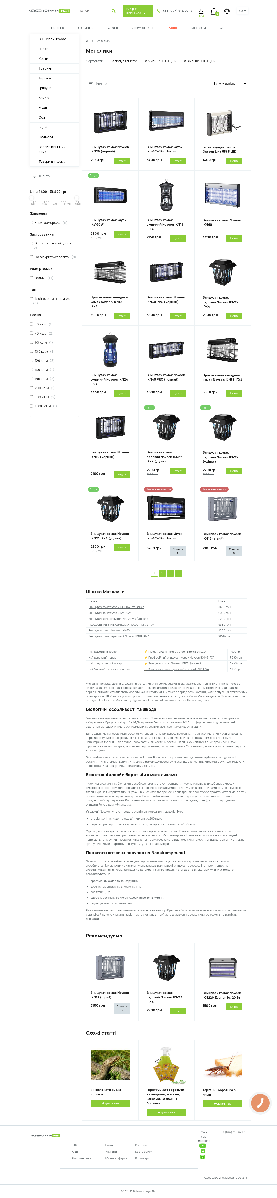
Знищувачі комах (52, 39)
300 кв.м (43, 397)
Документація (143, 28)
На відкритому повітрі (53, 257)
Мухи (43, 108)
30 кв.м (41, 324)
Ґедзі (43, 127)
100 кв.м (42, 351)
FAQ (75, 1145)
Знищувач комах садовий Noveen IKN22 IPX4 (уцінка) (164, 456)
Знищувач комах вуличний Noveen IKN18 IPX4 (165, 224)
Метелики (103, 41)
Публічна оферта (115, 1158)
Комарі (44, 98)
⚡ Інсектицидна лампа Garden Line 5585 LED (175, 652)
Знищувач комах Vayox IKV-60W (110, 613)
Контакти (198, 28)
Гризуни (45, 88)
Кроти (43, 58)
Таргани (45, 78)
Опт (223, 28)
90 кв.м (41, 342)
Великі (41, 278)
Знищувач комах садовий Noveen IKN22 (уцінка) (220, 457)
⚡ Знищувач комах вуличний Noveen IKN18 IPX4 (176, 669)
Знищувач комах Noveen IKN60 (109, 630)
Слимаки (46, 137)
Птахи (43, 49)
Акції (173, 28)
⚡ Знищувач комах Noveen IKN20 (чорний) (173, 663)
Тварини (45, 68)
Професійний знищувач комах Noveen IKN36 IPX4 (122, 625)
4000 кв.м (43, 406)
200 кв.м (42, 388)
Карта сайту (143, 1152)
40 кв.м (41, 333)
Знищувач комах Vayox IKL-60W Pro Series (116, 607)
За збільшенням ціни (160, 61)
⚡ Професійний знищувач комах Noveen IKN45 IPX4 (179, 657)
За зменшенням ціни (199, 61)
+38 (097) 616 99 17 (177, 11)
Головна (57, 28)
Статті (113, 28)
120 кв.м (42, 360)
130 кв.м (42, 369)
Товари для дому (52, 161)
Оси (42, 117)
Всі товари (142, 1158)
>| (178, 573)
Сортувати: (95, 61)
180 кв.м (42, 379)
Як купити (86, 28)
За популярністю (123, 61)
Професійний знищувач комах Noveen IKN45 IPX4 (109, 301)
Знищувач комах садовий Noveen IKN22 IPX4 (220, 302)
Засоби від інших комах (52, 149)
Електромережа (49, 222)
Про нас (109, 1145)
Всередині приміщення (50, 245)
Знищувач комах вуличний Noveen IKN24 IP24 (109, 379)
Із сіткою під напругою (50, 300)
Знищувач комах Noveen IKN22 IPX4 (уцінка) (118, 619)
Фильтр (101, 83)
